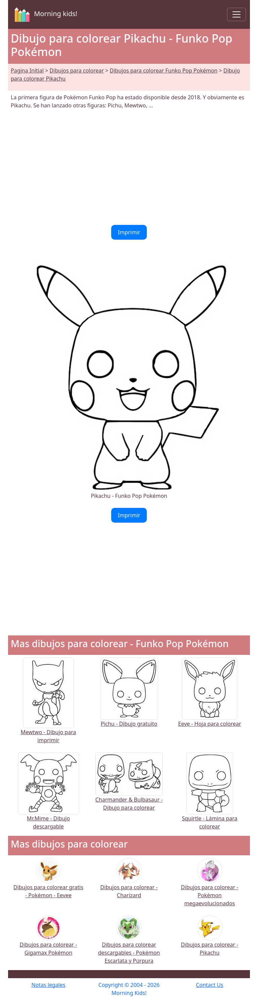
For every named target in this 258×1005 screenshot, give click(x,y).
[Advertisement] (129, 167)
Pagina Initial (27, 70)
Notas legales (48, 985)
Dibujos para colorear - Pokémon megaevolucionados (210, 886)
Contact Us (209, 985)
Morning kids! (44, 14)
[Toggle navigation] (236, 14)
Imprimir (129, 232)
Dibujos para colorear (77, 70)
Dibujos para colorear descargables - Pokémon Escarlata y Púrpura (129, 944)
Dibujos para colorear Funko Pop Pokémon (164, 70)
